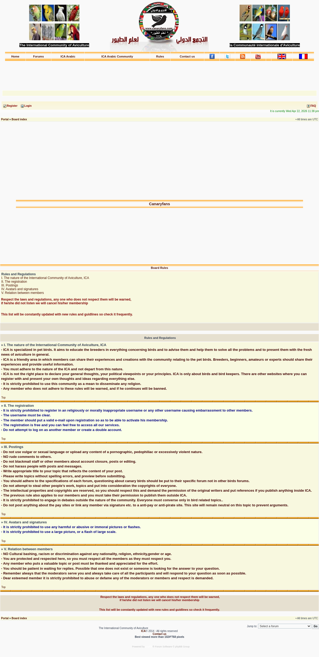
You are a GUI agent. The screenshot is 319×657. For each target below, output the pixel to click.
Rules (160, 56)
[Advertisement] (159, 73)
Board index (19, 119)
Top (3, 397)
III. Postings (9, 285)
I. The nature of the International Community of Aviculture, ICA (45, 278)
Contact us (187, 56)
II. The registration (14, 282)
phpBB (148, 646)
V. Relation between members (22, 293)
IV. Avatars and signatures (19, 289)
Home (15, 56)
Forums (38, 56)
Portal (5, 119)
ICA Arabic (68, 56)
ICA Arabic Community (117, 56)
